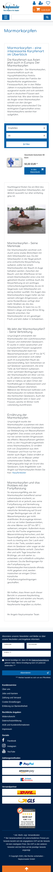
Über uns (6, 689)
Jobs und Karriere (10, 693)
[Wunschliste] (48, 3)
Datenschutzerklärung (11, 720)
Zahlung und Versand (11, 697)
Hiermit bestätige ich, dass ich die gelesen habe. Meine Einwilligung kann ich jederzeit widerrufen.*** (27, 663)
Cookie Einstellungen (11, 702)
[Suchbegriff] (27, 17)
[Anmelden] (34, 3)
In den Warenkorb (37, 170)
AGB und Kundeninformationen (16, 725)
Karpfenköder (19, 473)
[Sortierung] (26, 128)
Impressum (7, 729)
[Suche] (47, 17)
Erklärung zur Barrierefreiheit (14, 706)
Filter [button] (26, 144)
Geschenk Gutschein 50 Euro (34, 156)
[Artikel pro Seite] (26, 135)
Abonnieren (34, 673)
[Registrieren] (41, 3)
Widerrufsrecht (8, 716)
